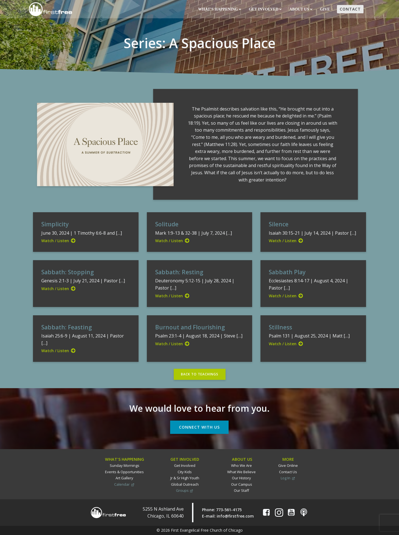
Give (325, 9)
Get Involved (265, 9)
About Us (300, 9)
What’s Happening (219, 9)
